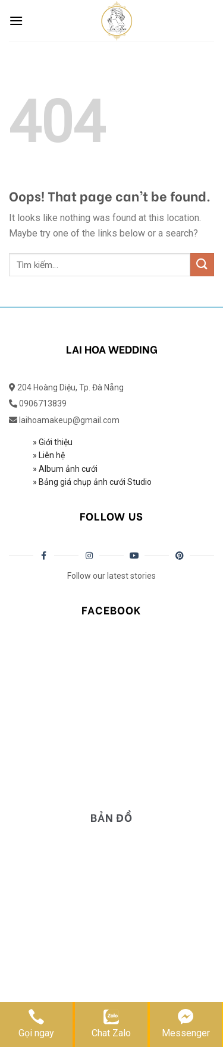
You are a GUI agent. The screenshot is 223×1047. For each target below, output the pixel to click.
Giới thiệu (56, 442)
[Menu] (16, 20)
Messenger (186, 1023)
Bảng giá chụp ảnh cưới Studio (94, 482)
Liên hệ (51, 455)
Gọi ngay (36, 1023)
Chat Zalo (111, 1023)
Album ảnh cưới (68, 469)
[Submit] (202, 264)
